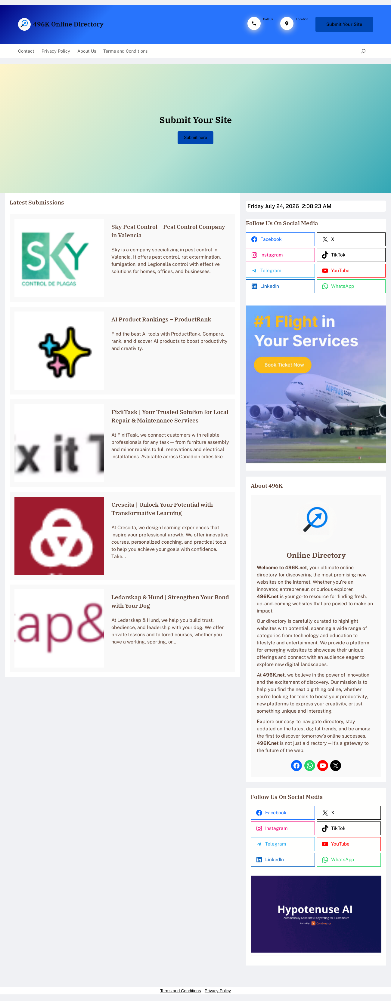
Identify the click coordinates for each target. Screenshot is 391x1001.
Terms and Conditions (180, 992)
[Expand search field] (363, 51)
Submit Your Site (344, 24)
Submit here (195, 137)
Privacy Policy (218, 992)
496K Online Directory (68, 24)
